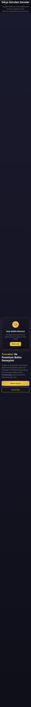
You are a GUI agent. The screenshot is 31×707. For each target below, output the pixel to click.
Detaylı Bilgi (15, 390)
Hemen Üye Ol (15, 383)
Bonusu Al (15, 344)
